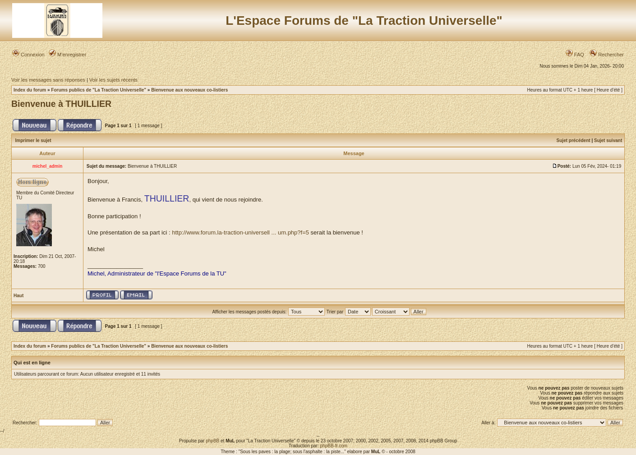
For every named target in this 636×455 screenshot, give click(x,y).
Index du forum (30, 89)
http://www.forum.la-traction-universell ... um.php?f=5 (240, 232)
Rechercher (607, 54)
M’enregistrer (67, 54)
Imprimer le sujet (33, 140)
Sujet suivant (608, 140)
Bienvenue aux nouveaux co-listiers (189, 89)
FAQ (575, 54)
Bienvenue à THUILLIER (61, 104)
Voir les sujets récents (113, 80)
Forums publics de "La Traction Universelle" (98, 89)
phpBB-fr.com (334, 445)
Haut (18, 295)
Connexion (28, 54)
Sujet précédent (573, 140)
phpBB (212, 440)
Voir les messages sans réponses (48, 80)
